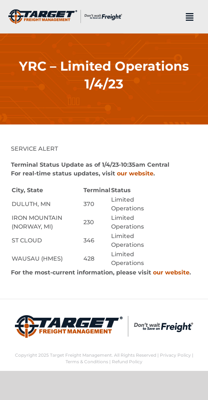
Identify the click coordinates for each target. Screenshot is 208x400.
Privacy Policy (175, 355)
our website (135, 173)
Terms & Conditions (87, 361)
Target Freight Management (81, 355)
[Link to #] (189, 16)
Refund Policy (127, 361)
